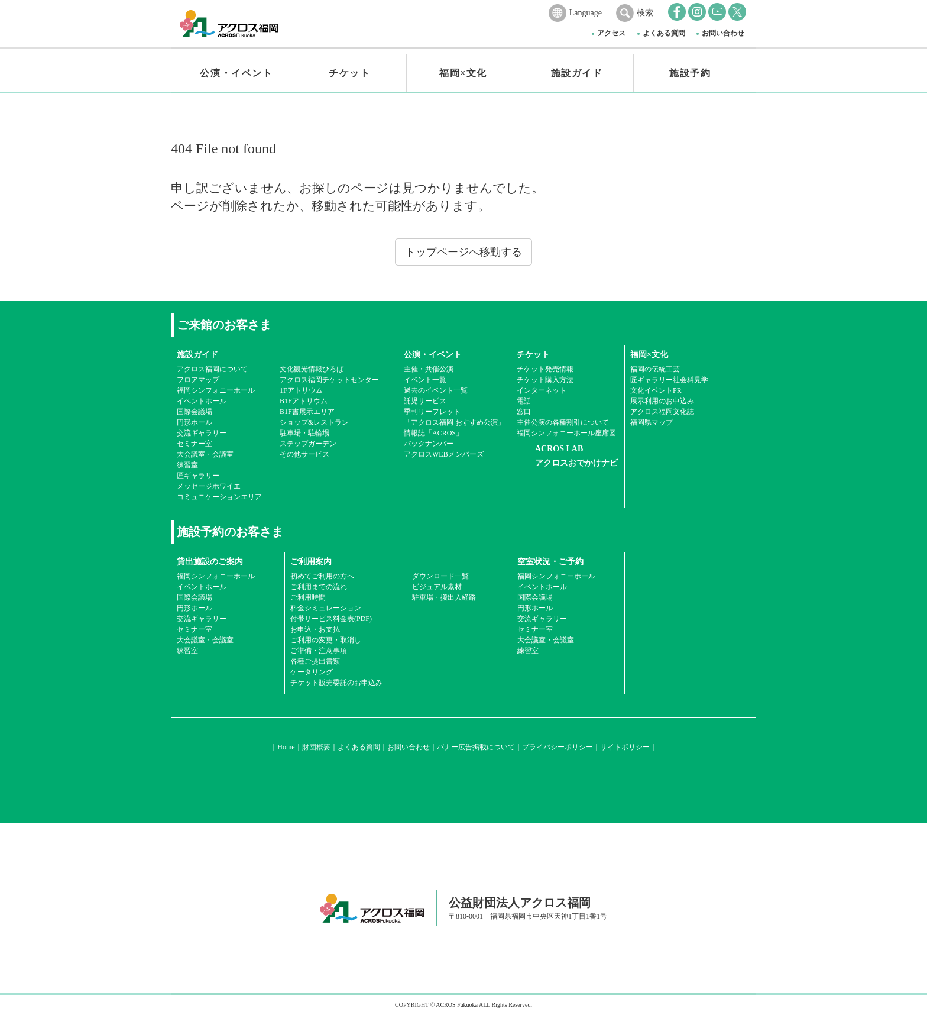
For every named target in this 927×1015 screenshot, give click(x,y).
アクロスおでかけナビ (576, 462)
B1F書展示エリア (307, 412)
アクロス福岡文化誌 (662, 412)
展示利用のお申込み (662, 401)
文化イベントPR (656, 390)
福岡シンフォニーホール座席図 (566, 433)
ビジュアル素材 (437, 587)
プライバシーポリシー (557, 747)
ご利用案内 (311, 561)
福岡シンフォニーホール (216, 390)
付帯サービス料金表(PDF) (331, 619)
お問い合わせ (723, 33)
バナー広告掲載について (476, 747)
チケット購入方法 (545, 380)
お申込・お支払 (315, 629)
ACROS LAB (559, 448)
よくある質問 (664, 33)
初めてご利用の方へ (322, 576)
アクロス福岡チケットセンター (329, 380)
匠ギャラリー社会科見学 (669, 380)
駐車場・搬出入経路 (444, 597)
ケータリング (311, 672)
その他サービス (304, 454)
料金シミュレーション (325, 608)
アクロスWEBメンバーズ (444, 454)
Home (285, 747)
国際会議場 (194, 412)
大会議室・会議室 (205, 454)
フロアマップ (198, 380)
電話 (524, 401)
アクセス (611, 33)
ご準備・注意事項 (318, 651)
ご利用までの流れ (318, 587)
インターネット (541, 390)
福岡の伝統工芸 (655, 369)
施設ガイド (577, 73)
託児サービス (425, 401)
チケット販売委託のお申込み (336, 682)
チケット (349, 73)
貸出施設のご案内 (210, 561)
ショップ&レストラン (314, 422)
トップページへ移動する (463, 252)
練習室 (187, 465)
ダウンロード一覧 (440, 576)
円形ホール (194, 422)
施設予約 (690, 73)
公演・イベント (236, 73)
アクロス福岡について (212, 369)
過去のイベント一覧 (436, 390)
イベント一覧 (425, 380)
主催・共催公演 (428, 369)
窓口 (524, 412)
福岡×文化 (463, 73)
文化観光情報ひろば (311, 369)
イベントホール (201, 401)
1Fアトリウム (301, 390)
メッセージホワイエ (209, 486)
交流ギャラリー (201, 433)
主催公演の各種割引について (563, 422)
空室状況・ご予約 (550, 561)
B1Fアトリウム (304, 401)
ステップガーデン (308, 443)
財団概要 (316, 747)
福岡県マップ (651, 422)
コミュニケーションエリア (219, 497)
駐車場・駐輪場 (304, 433)
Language (585, 12)
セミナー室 (194, 443)
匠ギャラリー (198, 475)
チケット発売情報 (545, 369)
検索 (645, 12)
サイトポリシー (625, 747)
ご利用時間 (308, 597)
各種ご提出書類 (315, 661)
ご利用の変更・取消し (325, 640)
